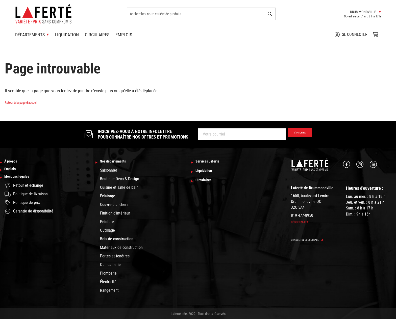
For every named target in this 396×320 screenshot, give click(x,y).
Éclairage (107, 196)
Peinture (107, 222)
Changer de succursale (312, 239)
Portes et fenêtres (115, 256)
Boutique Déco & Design (119, 179)
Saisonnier (108, 171)
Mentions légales (21, 183)
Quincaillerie (110, 265)
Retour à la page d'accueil (28, 102)
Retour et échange (24, 191)
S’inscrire (296, 134)
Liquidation (67, 34)
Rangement (109, 291)
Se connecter (351, 34)
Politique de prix (22, 208)
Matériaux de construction (121, 248)
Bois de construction (116, 239)
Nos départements (118, 162)
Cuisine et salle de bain (119, 188)
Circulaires (97, 34)
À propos (13, 162)
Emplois (123, 34)
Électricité (108, 282)
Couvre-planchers (114, 205)
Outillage (107, 231)
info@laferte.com (303, 221)
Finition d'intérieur (115, 213)
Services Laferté (212, 162)
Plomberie (108, 274)
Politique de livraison (26, 200)
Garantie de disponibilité (29, 217)
